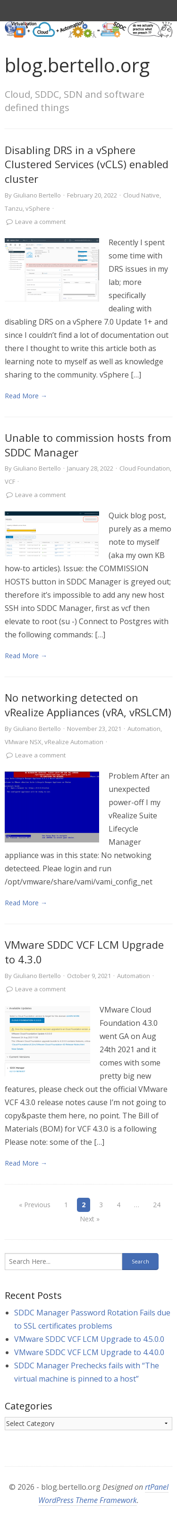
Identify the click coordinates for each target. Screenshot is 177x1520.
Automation (143, 728)
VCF (10, 481)
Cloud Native (141, 195)
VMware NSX (23, 742)
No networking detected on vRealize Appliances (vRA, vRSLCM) (88, 704)
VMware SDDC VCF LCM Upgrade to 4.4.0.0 (89, 1352)
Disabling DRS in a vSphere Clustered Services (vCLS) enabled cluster (87, 164)
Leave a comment (40, 221)
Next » (90, 1218)
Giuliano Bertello (37, 195)
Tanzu (14, 208)
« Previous (35, 1204)
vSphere (37, 208)
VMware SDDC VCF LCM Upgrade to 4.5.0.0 (89, 1339)
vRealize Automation (73, 742)
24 (156, 1204)
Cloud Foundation (144, 468)
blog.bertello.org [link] (77, 65)
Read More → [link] (26, 395)
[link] (52, 269)
